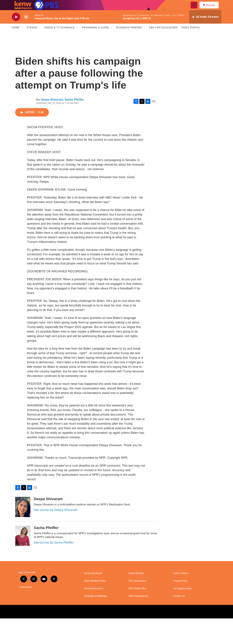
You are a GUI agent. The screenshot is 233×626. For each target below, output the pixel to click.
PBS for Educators (163, 35)
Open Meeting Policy (95, 588)
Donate (212, 9)
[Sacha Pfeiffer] (22, 543)
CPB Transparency (139, 603)
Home (16, 35)
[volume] (26, 24)
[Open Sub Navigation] (22, 35)
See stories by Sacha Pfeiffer (54, 550)
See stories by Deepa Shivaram (56, 517)
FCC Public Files (137, 596)
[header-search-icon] (195, 9)
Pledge (32, 35)
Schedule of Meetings (95, 603)
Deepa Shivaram (52, 107)
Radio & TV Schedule (60, 35)
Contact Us (179, 603)
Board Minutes (136, 581)
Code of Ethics (180, 581)
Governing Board (93, 581)
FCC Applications (138, 588)
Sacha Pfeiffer (74, 107)
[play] (16, 24)
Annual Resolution (93, 596)
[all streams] (205, 24)
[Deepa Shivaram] (22, 514)
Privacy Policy (180, 588)
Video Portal (190, 35)
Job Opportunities (182, 596)
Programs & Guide (95, 35)
